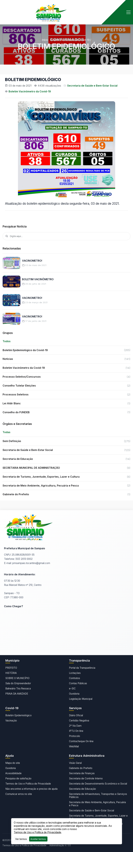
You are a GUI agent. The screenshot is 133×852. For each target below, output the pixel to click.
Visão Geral (75, 762)
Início (45, 39)
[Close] (38, 838)
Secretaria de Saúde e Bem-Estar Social (92, 85)
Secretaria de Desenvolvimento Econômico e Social (98, 783)
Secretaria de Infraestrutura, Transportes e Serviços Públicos (98, 795)
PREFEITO (11, 667)
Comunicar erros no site (18, 794)
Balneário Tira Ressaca (18, 688)
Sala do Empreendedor (18, 683)
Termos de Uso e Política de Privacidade (28, 783)
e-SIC (72, 688)
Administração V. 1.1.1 (60, 845)
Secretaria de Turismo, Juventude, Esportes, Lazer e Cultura (98, 817)
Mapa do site (12, 762)
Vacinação (11, 720)
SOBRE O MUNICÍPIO (17, 678)
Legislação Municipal (80, 698)
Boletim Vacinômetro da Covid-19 (70, 39)
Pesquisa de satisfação (18, 778)
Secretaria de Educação (82, 788)
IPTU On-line (76, 730)
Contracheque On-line (81, 741)
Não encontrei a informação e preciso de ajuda (31, 788)
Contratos (74, 678)
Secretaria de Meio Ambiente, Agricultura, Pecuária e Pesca (97, 804)
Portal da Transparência (82, 667)
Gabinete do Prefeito (80, 768)
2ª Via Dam (75, 725)
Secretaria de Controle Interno (86, 778)
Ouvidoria (74, 693)
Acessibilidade (13, 773)
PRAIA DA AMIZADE (16, 693)
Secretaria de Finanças (82, 773)
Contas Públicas (78, 683)
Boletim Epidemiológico (18, 715)
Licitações (75, 673)
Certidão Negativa (79, 720)
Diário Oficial (76, 715)
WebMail (74, 746)
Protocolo (74, 736)
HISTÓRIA (11, 673)
